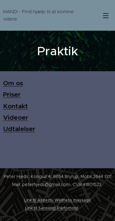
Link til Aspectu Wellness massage (57, 200)
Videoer (15, 118)
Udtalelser (19, 129)
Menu (106, 15)
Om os (13, 83)
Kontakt (15, 106)
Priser (12, 95)
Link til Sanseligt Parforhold (51, 208)
